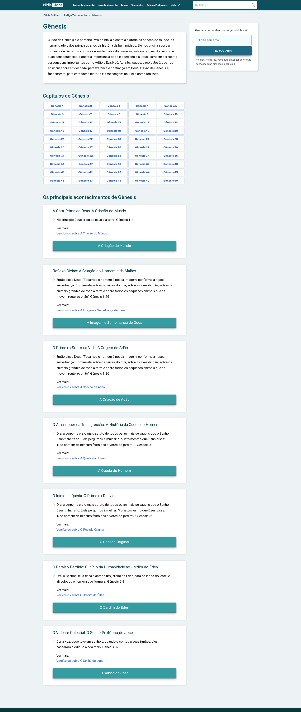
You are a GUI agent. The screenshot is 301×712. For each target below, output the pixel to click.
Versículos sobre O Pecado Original (80, 529)
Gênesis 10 (171, 114)
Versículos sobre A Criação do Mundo (81, 233)
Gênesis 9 (142, 114)
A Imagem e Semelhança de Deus (114, 323)
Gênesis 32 (85, 155)
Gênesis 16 (57, 130)
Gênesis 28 (114, 147)
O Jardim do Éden (114, 607)
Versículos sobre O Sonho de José (79, 661)
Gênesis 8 (114, 114)
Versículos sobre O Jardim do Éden (80, 595)
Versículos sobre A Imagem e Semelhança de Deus (91, 310)
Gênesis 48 (114, 180)
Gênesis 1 (57, 105)
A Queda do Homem (114, 471)
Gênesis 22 (85, 139)
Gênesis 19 (142, 130)
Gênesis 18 (114, 130)
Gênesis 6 (57, 114)
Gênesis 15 (171, 122)
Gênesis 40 (170, 163)
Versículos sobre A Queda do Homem (81, 458)
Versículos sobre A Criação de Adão (80, 387)
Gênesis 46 (57, 180)
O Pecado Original (114, 542)
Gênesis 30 (170, 147)
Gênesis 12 (86, 122)
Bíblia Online (51, 15)
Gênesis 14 (142, 122)
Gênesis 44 (142, 172)
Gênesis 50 (170, 180)
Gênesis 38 (114, 163)
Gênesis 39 (142, 163)
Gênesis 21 (57, 139)
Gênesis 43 (114, 172)
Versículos (137, 5)
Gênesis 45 (170, 172)
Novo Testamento (108, 5)
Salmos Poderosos (156, 5)
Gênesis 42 (85, 172)
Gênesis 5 (170, 105)
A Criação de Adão (114, 399)
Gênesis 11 (57, 122)
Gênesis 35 (170, 155)
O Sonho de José (114, 673)
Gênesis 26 (57, 147)
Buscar (253, 5)
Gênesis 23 (114, 139)
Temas (124, 5)
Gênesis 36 (57, 163)
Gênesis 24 (142, 139)
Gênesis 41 (57, 172)
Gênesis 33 (114, 155)
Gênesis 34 (142, 155)
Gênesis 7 (85, 114)
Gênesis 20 (170, 130)
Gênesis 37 (86, 163)
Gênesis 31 (57, 155)
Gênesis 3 (114, 105)
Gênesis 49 (142, 180)
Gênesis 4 (142, 105)
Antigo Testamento (84, 5)
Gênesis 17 (86, 130)
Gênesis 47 (86, 180)
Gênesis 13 (114, 122)
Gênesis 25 (170, 139)
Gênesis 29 (142, 147)
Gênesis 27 (86, 147)
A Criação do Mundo (114, 246)
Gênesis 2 (85, 105)
